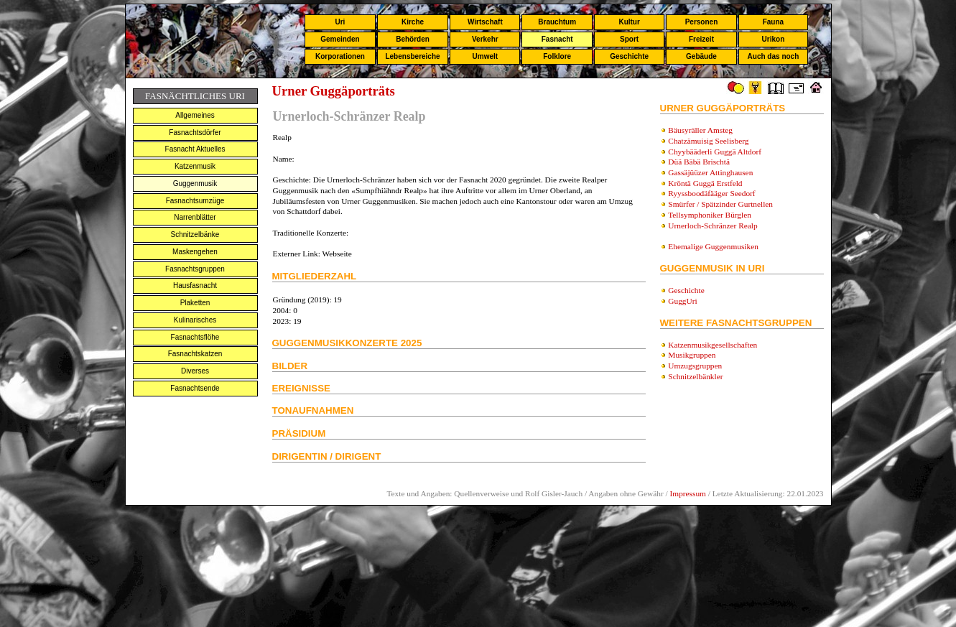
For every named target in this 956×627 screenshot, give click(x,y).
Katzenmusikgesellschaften (712, 344)
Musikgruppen (691, 354)
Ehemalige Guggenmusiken (713, 246)
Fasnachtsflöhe (195, 337)
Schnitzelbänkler (695, 376)
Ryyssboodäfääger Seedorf (711, 193)
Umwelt (485, 56)
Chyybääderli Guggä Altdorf (714, 151)
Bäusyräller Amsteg (700, 130)
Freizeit (701, 39)
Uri (340, 22)
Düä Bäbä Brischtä (699, 161)
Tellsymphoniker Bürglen (709, 214)
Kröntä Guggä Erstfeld (705, 183)
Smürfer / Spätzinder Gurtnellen (720, 204)
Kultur (628, 22)
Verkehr (485, 39)
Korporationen (340, 56)
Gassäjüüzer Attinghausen (710, 172)
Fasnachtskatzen (195, 354)
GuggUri (682, 301)
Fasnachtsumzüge (195, 201)
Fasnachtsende (194, 388)
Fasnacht (557, 39)
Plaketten (195, 303)
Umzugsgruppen (695, 365)
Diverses (195, 371)
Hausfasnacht (195, 285)
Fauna (773, 22)
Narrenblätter (194, 217)
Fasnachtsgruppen (195, 269)
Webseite (337, 253)
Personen (701, 22)
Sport (629, 39)
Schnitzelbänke (195, 234)
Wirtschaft (485, 22)
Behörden (413, 39)
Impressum (688, 493)
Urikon (773, 39)
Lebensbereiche (412, 56)
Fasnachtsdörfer (195, 132)
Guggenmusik (195, 183)
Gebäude (701, 56)
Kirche (413, 22)
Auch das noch (773, 56)
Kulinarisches (195, 320)
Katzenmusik (195, 166)
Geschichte (629, 56)
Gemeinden (339, 39)
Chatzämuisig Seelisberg (708, 140)
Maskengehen (195, 252)
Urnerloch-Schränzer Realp (712, 225)
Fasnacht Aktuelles (195, 149)
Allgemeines (194, 115)
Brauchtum (557, 22)
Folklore (557, 56)
